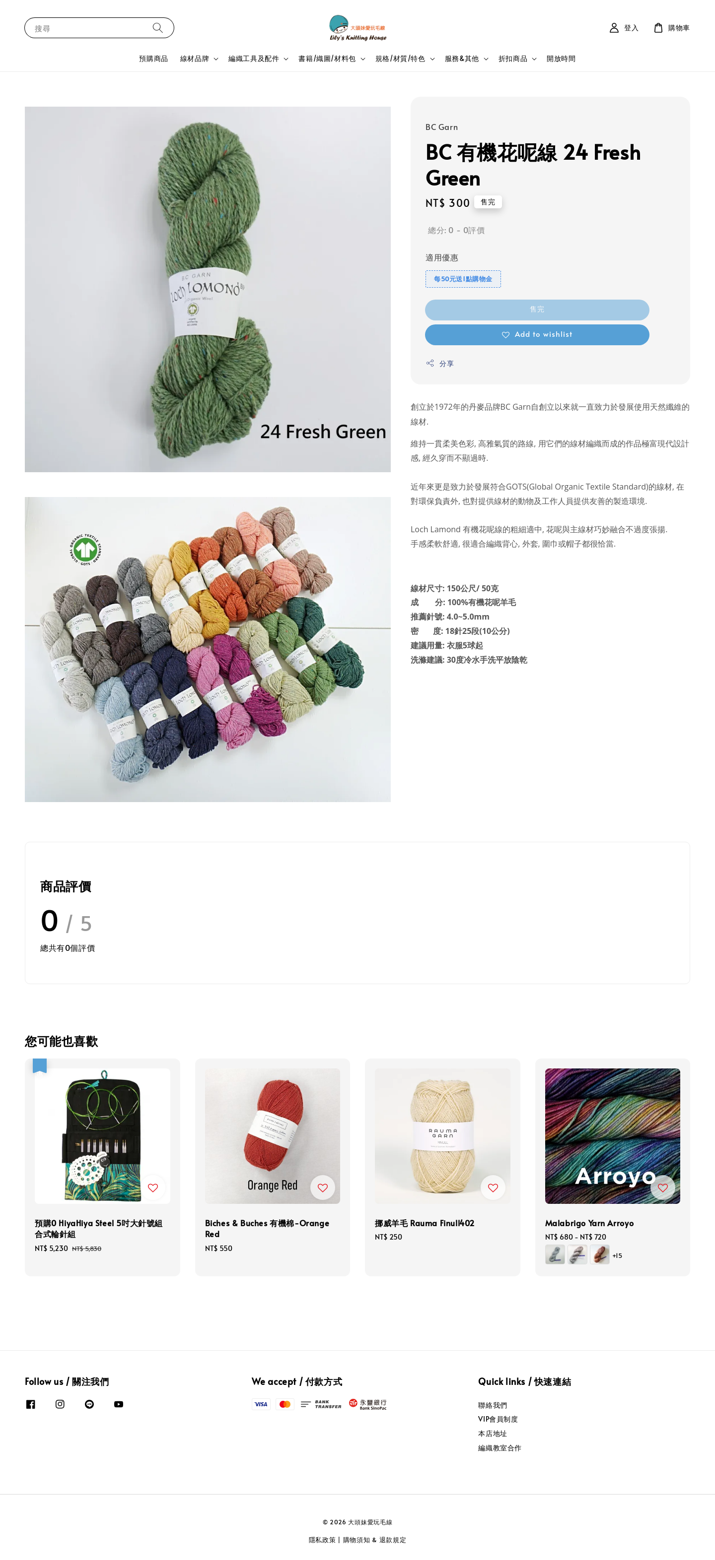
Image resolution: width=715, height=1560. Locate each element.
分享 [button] (440, 363)
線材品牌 (194, 58)
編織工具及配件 (253, 58)
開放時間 (561, 58)
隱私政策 (322, 1539)
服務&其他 (462, 58)
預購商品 (153, 58)
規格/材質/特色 (400, 58)
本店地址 (492, 1433)
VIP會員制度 (498, 1419)
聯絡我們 (492, 1405)
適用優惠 (442, 256)
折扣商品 (513, 58)
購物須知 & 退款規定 (375, 1539)
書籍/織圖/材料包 (327, 58)
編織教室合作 (500, 1447)
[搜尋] (158, 27)
